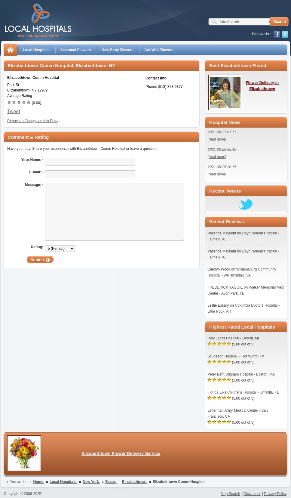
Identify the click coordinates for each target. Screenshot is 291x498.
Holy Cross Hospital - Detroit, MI (233, 338)
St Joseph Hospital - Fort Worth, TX (235, 356)
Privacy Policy (275, 494)
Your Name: (32, 160)
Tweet (13, 111)
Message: (34, 185)
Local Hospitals (36, 50)
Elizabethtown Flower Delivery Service (120, 453)
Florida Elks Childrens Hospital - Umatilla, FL (243, 392)
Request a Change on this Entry (32, 121)
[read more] (217, 139)
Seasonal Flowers (75, 50)
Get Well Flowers (158, 50)
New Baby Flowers (117, 50)
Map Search (230, 494)
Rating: (37, 247)
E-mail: (36, 172)
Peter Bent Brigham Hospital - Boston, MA (241, 374)
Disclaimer (252, 494)
